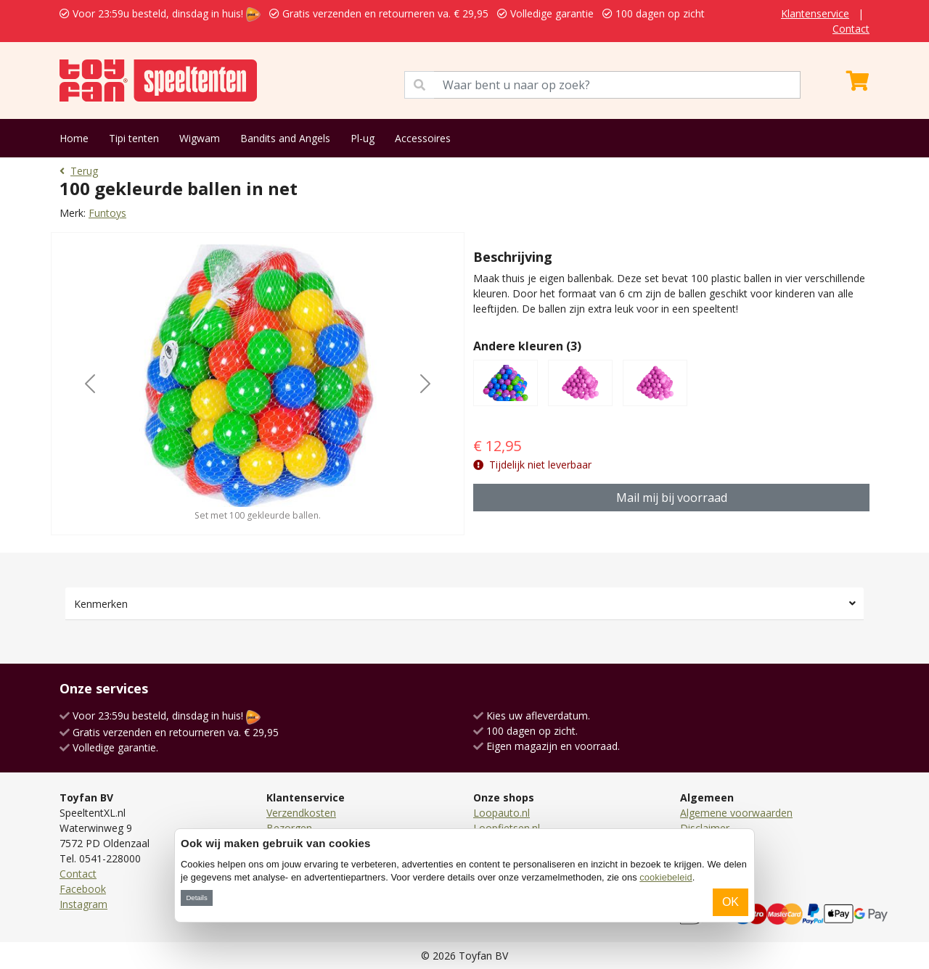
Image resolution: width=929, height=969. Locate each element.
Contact (850, 29)
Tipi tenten (134, 138)
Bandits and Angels (285, 138)
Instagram (83, 904)
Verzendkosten (301, 813)
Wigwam (199, 138)
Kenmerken (101, 604)
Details (196, 898)
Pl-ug (363, 138)
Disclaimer (704, 828)
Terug (79, 171)
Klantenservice (815, 13)
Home (74, 138)
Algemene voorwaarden (736, 813)
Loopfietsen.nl (506, 828)
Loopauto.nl (501, 813)
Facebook (83, 889)
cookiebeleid (665, 877)
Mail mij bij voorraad (671, 498)
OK (730, 902)
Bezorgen (289, 828)
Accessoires (423, 138)
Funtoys (107, 213)
